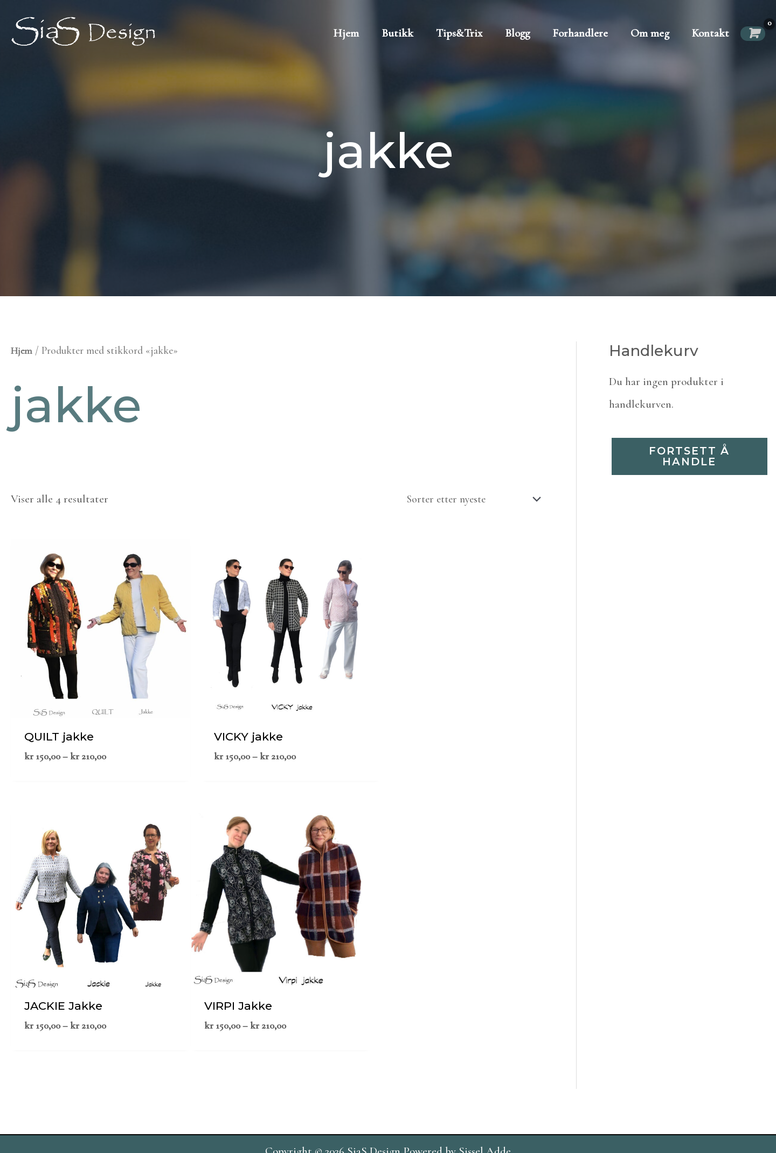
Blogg (517, 33)
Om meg (649, 33)
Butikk (397, 33)
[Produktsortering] (465, 499)
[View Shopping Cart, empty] (752, 33)
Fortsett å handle (690, 457)
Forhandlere (580, 33)
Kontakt (710, 33)
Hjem (346, 33)
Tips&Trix (459, 33)
